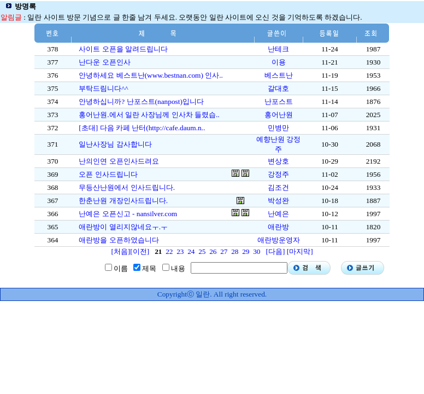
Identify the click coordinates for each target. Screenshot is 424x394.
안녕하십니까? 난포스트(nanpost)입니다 (141, 101)
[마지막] (300, 251)
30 (256, 251)
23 (180, 251)
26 (212, 251)
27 (223, 251)
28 (234, 251)
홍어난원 (278, 115)
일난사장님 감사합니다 (115, 144)
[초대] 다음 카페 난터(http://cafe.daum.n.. (142, 128)
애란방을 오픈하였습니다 (118, 240)
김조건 (278, 187)
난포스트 (278, 101)
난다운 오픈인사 (104, 62)
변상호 (278, 161)
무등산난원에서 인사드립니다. (127, 187)
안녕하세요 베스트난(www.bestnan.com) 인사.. (151, 75)
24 (191, 251)
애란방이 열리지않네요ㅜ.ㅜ (123, 227)
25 (201, 251)
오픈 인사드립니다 (108, 174)
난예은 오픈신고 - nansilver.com (128, 214)
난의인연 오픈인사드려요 (118, 161)
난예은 (278, 214)
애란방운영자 (278, 240)
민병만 (278, 128)
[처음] (120, 251)
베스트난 (278, 75)
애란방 (278, 227)
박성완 (278, 200)
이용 (279, 62)
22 (169, 251)
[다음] (275, 251)
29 (245, 251)
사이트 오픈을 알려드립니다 (123, 49)
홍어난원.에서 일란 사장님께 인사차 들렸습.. (149, 115)
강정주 (278, 174)
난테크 (278, 49)
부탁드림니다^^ (103, 88)
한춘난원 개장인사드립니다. (123, 200)
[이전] (139, 251)
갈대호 (278, 88)
